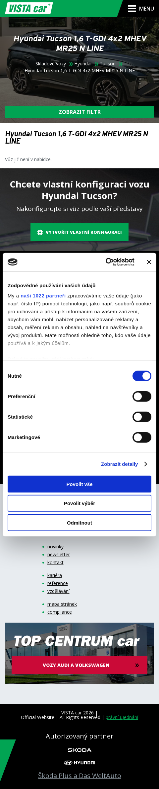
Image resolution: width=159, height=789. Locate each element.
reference (57, 583)
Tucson (108, 63)
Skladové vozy (50, 63)
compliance (59, 612)
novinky (55, 546)
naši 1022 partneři (43, 295)
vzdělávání (58, 591)
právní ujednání (122, 717)
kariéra (54, 575)
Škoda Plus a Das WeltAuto (79, 775)
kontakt (55, 562)
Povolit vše (79, 484)
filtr (80, 112)
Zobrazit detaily (119, 464)
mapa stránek (62, 604)
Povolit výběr (79, 503)
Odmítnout (79, 522)
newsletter (58, 554)
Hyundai (82, 63)
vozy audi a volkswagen (76, 665)
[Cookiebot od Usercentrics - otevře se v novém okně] (105, 262)
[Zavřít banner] (149, 262)
